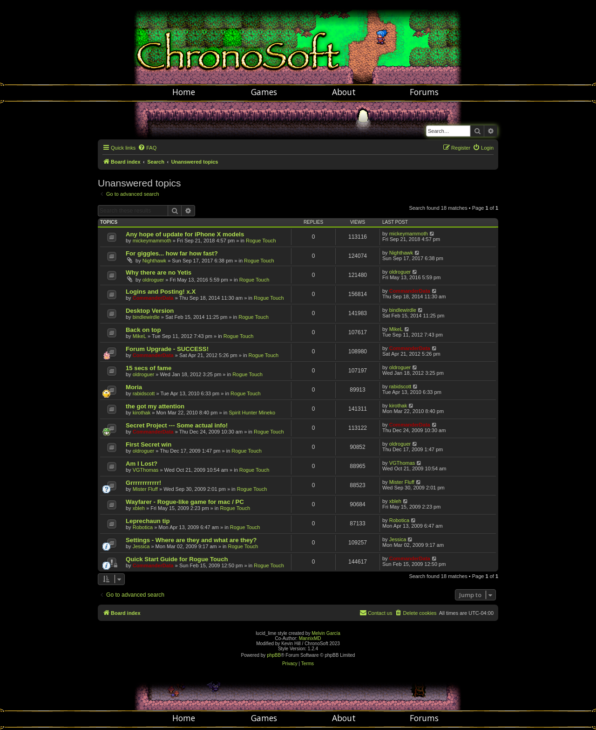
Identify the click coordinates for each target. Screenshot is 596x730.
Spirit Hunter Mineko (252, 412)
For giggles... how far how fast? (172, 253)
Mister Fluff (145, 489)
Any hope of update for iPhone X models (185, 234)
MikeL (139, 336)
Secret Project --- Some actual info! (177, 425)
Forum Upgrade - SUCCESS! (167, 348)
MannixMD (310, 638)
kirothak (142, 412)
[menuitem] (147, 147)
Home (183, 91)
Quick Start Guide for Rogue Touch (177, 559)
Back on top (143, 329)
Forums (424, 91)
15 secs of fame (148, 368)
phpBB (274, 655)
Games (264, 91)
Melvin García (326, 633)
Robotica (143, 527)
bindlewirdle (146, 317)
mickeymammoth (152, 240)
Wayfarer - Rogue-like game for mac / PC (185, 501)
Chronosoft (298, 42)
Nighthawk (154, 260)
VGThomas (146, 470)
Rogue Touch (261, 240)
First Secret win (148, 444)
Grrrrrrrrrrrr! (143, 482)
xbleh (139, 508)
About (344, 91)
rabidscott (144, 393)
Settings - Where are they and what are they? (191, 540)
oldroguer (153, 279)
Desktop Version (150, 310)
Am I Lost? (141, 463)
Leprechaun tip (148, 520)
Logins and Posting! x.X (161, 291)
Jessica (141, 546)
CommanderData (153, 298)
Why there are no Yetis (158, 272)
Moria (134, 387)
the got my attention (155, 406)
